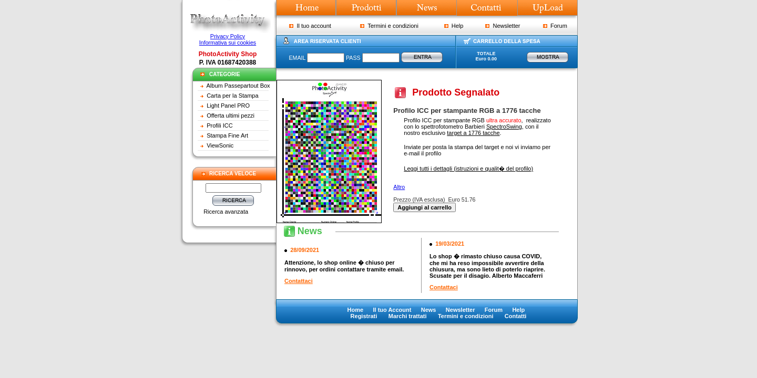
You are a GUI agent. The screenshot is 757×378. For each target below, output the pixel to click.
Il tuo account (310, 26)
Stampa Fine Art (227, 135)
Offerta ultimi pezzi (230, 115)
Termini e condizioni (389, 26)
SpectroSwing (504, 126)
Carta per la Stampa (232, 95)
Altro (399, 187)
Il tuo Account (392, 310)
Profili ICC (220, 125)
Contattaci (298, 281)
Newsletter (502, 26)
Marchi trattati (407, 316)
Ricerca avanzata (225, 211)
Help (454, 26)
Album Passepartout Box (238, 85)
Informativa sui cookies (227, 42)
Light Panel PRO (228, 105)
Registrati (364, 316)
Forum (555, 26)
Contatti (516, 316)
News (428, 310)
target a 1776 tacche (473, 133)
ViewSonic (220, 145)
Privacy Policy (227, 36)
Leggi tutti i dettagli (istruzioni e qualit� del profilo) (468, 168)
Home (355, 310)
